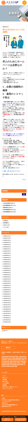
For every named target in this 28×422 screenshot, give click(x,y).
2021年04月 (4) (7, 319)
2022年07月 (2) (7, 287)
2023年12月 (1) (7, 259)
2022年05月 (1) (7, 291)
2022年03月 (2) (7, 296)
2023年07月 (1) (7, 264)
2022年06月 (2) (7, 289)
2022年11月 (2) (7, 281)
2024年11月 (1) (7, 253)
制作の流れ (5, 381)
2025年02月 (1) (7, 246)
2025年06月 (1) (7, 242)
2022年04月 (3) (7, 294)
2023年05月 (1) (7, 268)
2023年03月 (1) (7, 272)
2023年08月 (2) (7, 261)
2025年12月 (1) (7, 236)
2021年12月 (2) (7, 302)
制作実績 (4, 379)
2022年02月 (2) (7, 298)
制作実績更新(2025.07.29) (9, 209)
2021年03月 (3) (7, 322)
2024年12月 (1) (7, 251)
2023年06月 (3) (7, 266)
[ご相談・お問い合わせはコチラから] (11, 171)
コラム (23, 179)
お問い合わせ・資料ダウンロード (10, 387)
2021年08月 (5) (7, 311)
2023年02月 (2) (7, 274)
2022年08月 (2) (7, 285)
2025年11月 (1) (7, 238)
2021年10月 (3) (7, 307)
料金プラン (5, 377)
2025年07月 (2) (7, 240)
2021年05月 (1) (7, 317)
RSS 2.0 (5, 330)
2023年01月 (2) (7, 276)
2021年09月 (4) (7, 309)
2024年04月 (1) (7, 257)
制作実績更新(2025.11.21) (9, 205)
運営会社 (8, 347)
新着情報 (4, 385)
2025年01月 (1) (7, 248)
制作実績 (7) (6, 222)
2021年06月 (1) (7, 315)
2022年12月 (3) (7, 279)
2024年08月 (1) (7, 255)
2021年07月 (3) (7, 313)
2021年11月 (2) (7, 304)
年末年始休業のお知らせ (9, 203)
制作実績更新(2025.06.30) (9, 211)
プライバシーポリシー (7, 388)
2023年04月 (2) (7, 270)
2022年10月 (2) (7, 283)
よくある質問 (5, 383)
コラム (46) (6, 227)
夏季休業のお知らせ (8, 207)
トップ (4, 375)
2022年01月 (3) (7, 300)
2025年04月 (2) (7, 244)
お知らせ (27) (6, 225)
